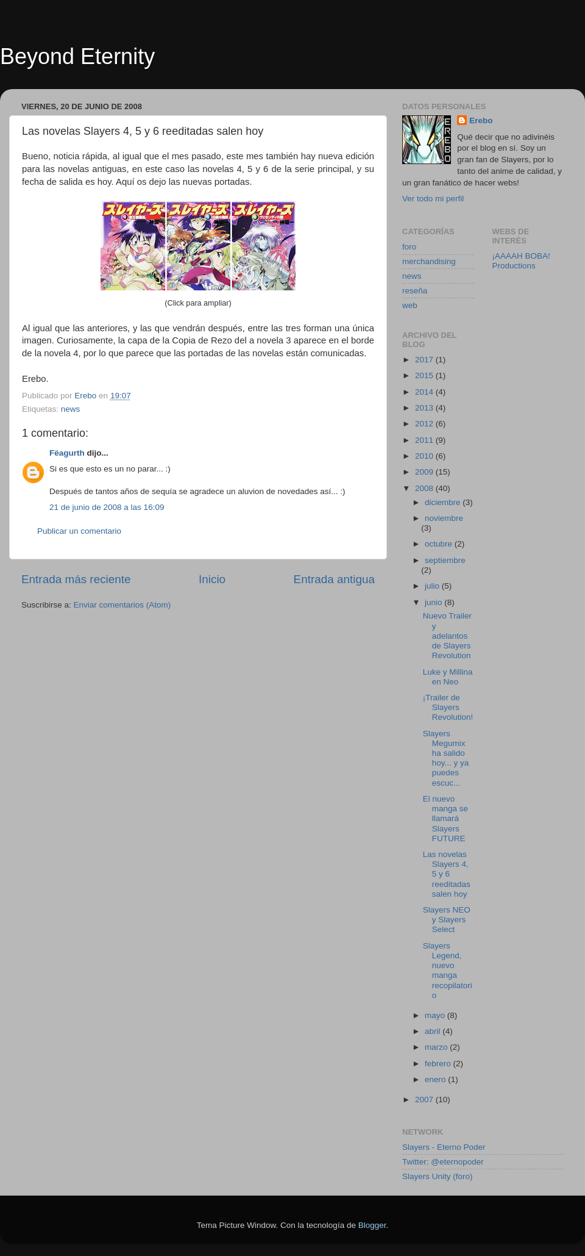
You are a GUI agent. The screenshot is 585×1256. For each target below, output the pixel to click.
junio (434, 602)
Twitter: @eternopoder (443, 1161)
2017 (425, 359)
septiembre (445, 560)
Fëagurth (67, 453)
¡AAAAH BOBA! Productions (521, 260)
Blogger (372, 1225)
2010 (425, 456)
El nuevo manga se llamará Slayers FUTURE (445, 818)
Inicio (212, 579)
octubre (440, 543)
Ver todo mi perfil (433, 198)
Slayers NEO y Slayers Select (446, 919)
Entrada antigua (334, 579)
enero (436, 1079)
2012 (425, 423)
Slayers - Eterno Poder (444, 1147)
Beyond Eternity (77, 56)
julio (433, 585)
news (70, 409)
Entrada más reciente (76, 579)
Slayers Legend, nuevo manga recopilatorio (447, 970)
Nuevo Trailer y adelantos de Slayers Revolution (447, 635)
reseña (414, 290)
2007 (425, 1099)
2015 (425, 375)
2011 (425, 440)
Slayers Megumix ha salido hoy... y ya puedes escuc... (446, 758)
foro (409, 246)
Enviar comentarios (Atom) (122, 604)
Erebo (480, 120)
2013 (425, 407)
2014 (425, 392)
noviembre (444, 518)
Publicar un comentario (79, 531)
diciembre (444, 502)
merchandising (429, 261)
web (409, 305)
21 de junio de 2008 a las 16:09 (106, 507)
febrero (439, 1063)
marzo (437, 1047)
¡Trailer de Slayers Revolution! (448, 707)
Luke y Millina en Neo (448, 676)
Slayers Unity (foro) (437, 1176)
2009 (425, 471)
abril (433, 1031)
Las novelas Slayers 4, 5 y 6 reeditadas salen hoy (446, 874)
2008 (425, 488)
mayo (436, 1015)
